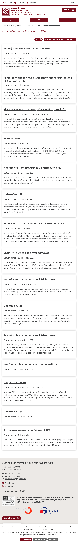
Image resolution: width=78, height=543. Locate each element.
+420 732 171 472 (12, 476)
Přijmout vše (26, 539)
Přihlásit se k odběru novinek (59, 39)
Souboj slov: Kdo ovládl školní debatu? (27, 48)
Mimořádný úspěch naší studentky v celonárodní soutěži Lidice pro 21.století (38, 79)
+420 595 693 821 (13, 474)
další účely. (50, 529)
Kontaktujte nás (11, 518)
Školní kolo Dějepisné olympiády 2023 (26, 252)
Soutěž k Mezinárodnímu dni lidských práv (29, 279)
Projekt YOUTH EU (15, 382)
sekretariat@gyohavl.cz (15, 479)
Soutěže (30, 26)
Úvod (4, 26)
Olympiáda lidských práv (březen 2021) (27, 430)
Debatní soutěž (13, 194)
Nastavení (53, 539)
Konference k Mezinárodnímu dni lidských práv (32, 167)
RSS (38, 39)
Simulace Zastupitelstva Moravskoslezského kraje (34, 223)
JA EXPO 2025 (12, 138)
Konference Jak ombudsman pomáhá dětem (31, 364)
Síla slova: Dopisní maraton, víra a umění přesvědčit (35, 109)
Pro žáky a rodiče (16, 26)
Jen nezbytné (40, 539)
